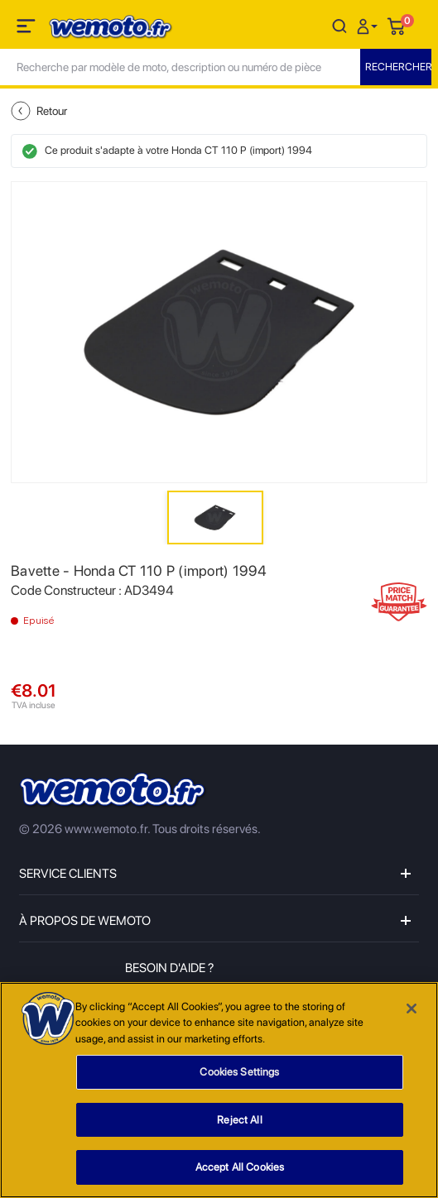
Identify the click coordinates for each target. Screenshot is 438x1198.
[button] (369, 25)
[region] (219, 1090)
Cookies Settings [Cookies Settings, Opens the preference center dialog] (239, 1072)
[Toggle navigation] (27, 29)
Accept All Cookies (239, 1167)
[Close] (411, 1008)
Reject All (239, 1120)
